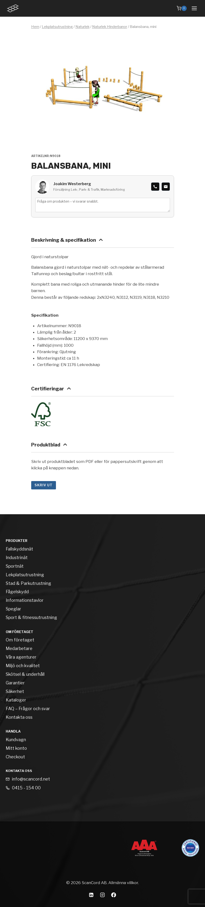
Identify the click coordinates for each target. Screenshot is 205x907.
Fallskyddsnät (19, 548)
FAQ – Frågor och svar (28, 708)
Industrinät (17, 557)
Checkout (15, 756)
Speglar (13, 608)
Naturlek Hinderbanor (109, 27)
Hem (35, 27)
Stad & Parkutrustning (28, 583)
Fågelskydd (17, 591)
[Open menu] (194, 8)
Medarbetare (19, 648)
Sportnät (15, 566)
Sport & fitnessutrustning (31, 617)
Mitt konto (16, 748)
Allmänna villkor (123, 882)
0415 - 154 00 (26, 787)
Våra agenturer (21, 657)
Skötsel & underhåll (25, 674)
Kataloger (16, 700)
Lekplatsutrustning (57, 27)
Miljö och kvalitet (23, 665)
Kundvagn (16, 739)
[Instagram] (102, 895)
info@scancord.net (31, 778)
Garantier (15, 682)
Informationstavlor (25, 600)
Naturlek (82, 27)
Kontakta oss (19, 717)
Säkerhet (15, 691)
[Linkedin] (91, 895)
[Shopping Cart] (182, 8)
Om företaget (20, 639)
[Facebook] (114, 895)
